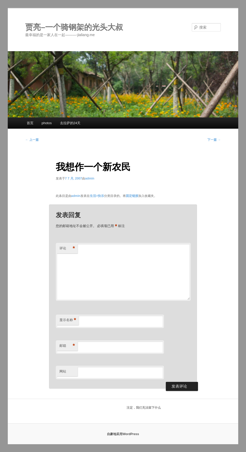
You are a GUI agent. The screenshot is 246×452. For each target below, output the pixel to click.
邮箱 (67, 346)
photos (47, 123)
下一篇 (214, 140)
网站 (62, 371)
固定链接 (132, 196)
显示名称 (67, 320)
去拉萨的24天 (70, 123)
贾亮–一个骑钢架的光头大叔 (74, 27)
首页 (30, 123)
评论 (67, 248)
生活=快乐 (97, 196)
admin (89, 178)
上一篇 (31, 140)
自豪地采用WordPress (123, 434)
